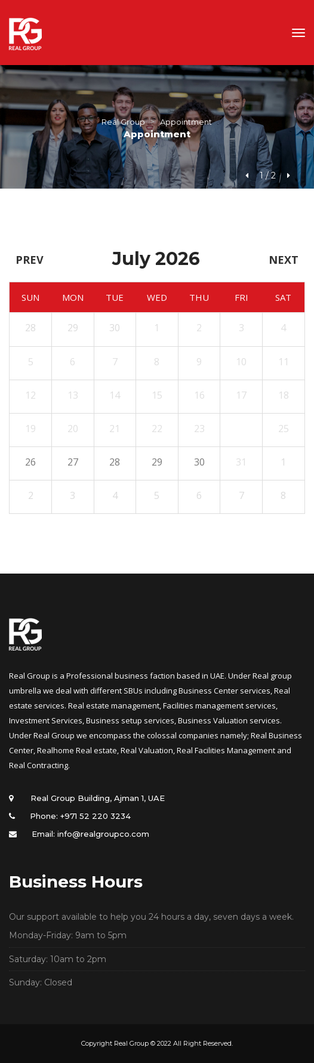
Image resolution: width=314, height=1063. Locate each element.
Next (283, 259)
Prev (30, 259)
